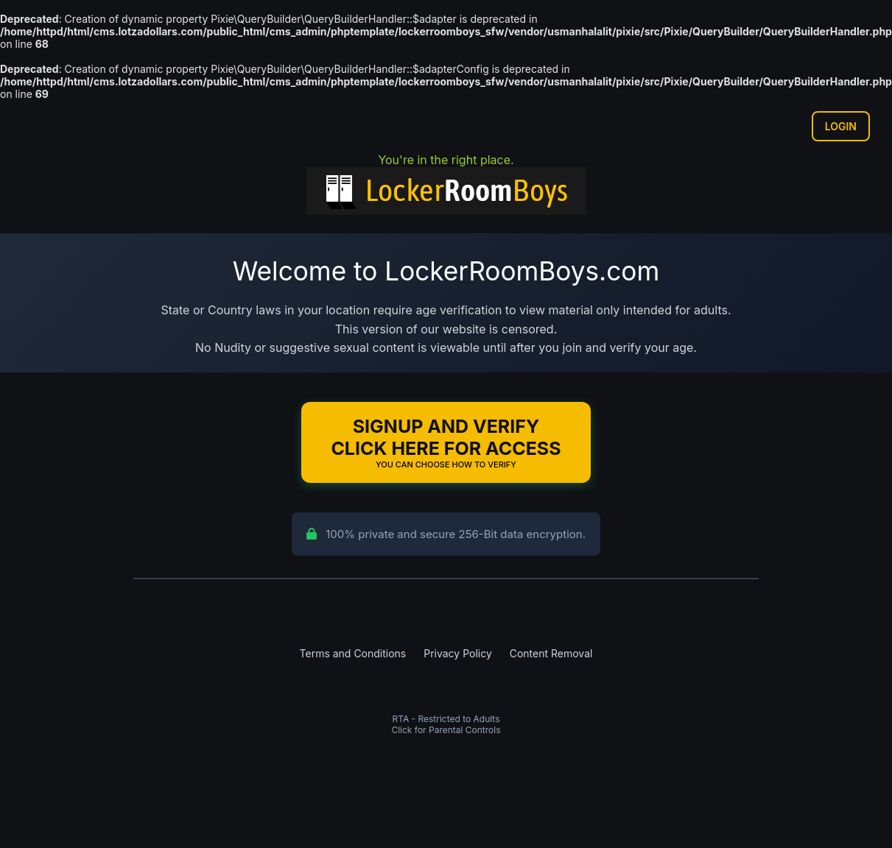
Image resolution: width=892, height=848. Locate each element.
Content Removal (551, 653)
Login (841, 126)
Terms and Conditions (353, 653)
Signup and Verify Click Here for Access (446, 442)
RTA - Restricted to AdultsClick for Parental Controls (445, 724)
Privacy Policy (458, 653)
